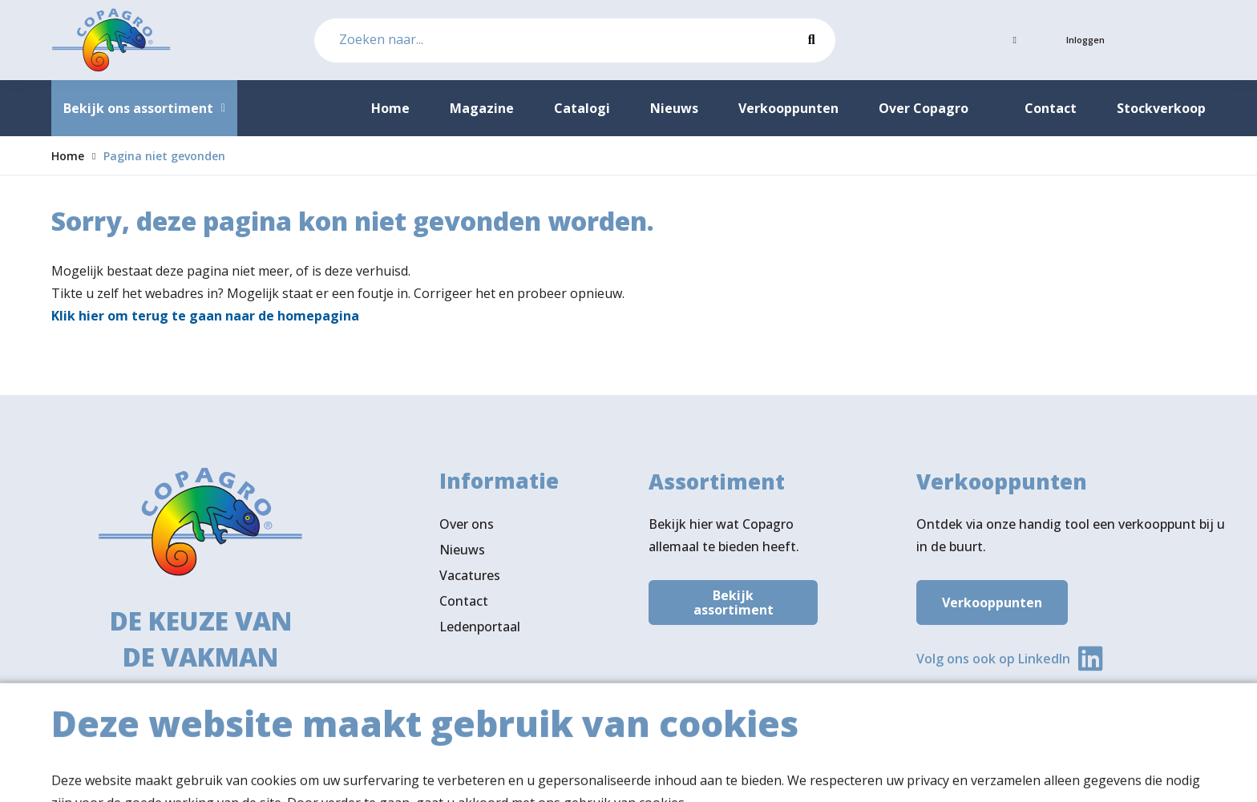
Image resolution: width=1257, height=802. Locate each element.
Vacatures (469, 582)
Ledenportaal (479, 634)
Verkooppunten (992, 606)
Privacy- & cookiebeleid (1137, 775)
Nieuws (462, 557)
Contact (463, 608)
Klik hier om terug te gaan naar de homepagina (205, 315)
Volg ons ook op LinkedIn (993, 662)
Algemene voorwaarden (972, 775)
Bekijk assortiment (733, 606)
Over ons (466, 531)
